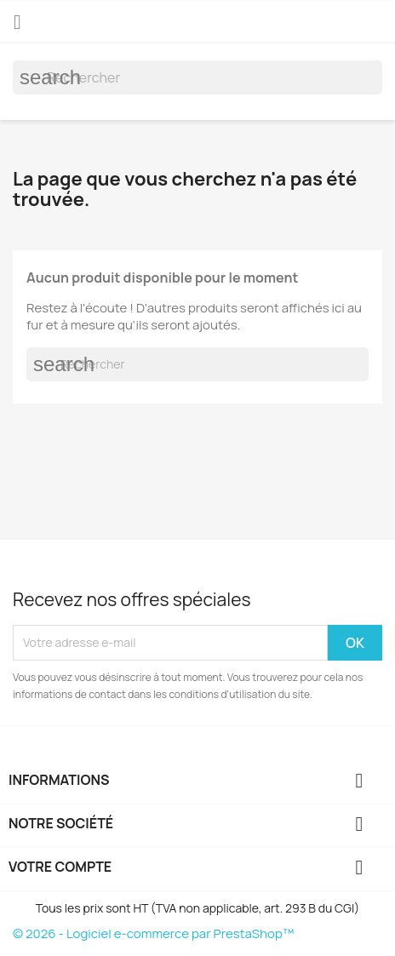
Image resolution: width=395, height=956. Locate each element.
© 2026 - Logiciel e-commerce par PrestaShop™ (153, 933)
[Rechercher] (197, 77)
